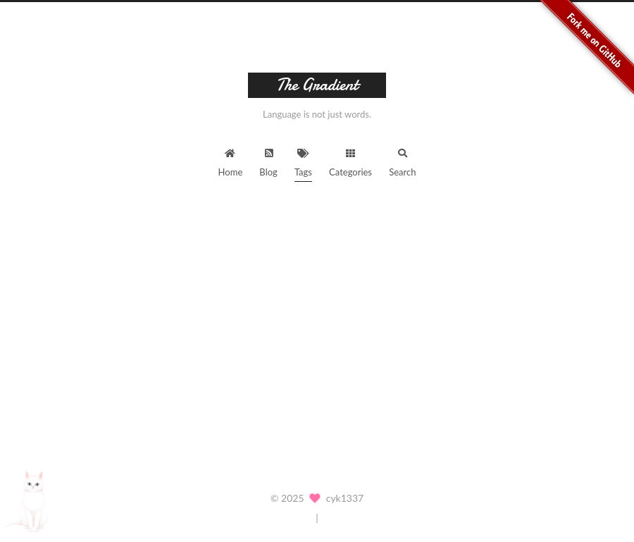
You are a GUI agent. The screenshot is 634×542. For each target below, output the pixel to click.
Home (230, 158)
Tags (303, 158)
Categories (350, 158)
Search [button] (402, 158)
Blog (268, 158)
